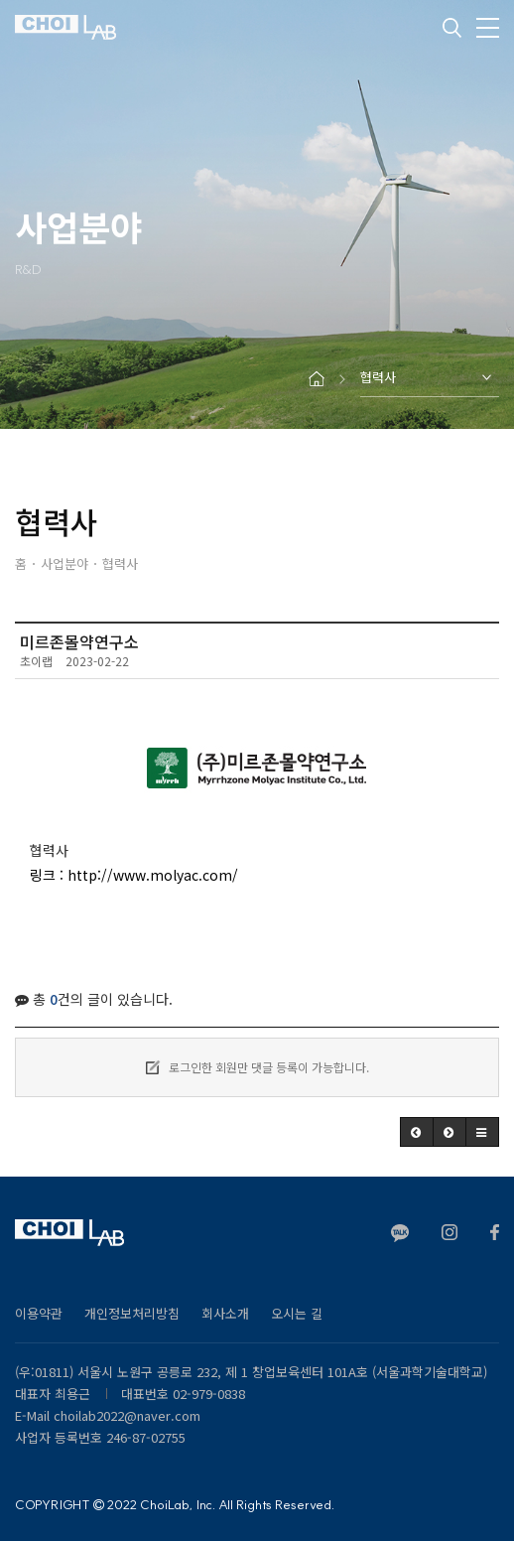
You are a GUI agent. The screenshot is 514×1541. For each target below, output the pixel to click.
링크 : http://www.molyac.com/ (134, 875)
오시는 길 (296, 1313)
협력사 (378, 377)
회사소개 (225, 1313)
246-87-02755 (146, 1437)
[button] (417, 1132)
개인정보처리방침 (132, 1313)
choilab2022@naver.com (127, 1415)
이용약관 (39, 1313)
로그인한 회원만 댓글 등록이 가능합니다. (257, 1066)
